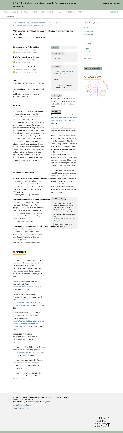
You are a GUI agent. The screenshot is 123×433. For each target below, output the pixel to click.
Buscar (114, 12)
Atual (5, 12)
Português (87, 58)
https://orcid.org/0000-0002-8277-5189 (26, 72)
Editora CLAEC (48, 12)
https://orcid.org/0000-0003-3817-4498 (26, 52)
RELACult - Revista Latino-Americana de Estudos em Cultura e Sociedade (44, 5)
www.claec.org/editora (22, 405)
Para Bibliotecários (90, 34)
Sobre (34, 12)
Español (87, 52)
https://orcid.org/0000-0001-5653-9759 (26, 62)
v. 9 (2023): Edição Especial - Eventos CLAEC (44, 23)
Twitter (81, 12)
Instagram (9, 16)
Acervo (15, 12)
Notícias (24, 12)
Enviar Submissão (92, 68)
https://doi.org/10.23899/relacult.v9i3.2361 (28, 83)
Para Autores (88, 31)
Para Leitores (88, 28)
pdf (56, 47)
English (86, 49)
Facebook (70, 12)
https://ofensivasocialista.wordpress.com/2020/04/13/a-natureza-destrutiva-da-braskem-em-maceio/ (29, 323)
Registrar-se (107, 3)
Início (15, 23)
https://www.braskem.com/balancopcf (27, 287)
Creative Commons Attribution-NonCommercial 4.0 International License (64, 120)
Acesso (117, 3)
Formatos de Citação (63, 225)
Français (87, 55)
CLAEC (60, 12)
